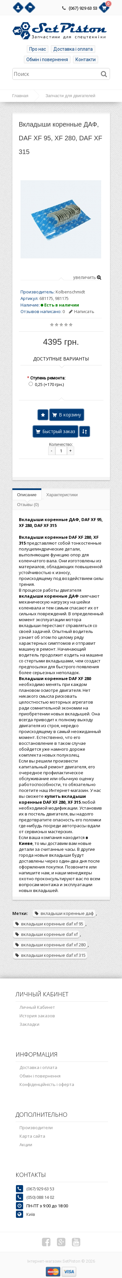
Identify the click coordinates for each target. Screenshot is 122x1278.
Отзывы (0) (28, 504)
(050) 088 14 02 (40, 1197)
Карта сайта (32, 1136)
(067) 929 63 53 (83, 8)
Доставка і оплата (73, 49)
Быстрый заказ (58, 431)
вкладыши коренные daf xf (46, 934)
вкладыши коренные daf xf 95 (49, 924)
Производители (36, 1127)
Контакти (85, 59)
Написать (81, 311)
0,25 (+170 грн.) (49, 384)
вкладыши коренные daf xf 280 (50, 945)
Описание (27, 494)
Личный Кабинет (37, 1007)
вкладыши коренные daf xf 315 (50, 955)
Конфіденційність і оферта (47, 1084)
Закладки (29, 1024)
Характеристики (61, 494)
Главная (20, 95)
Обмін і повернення (47, 59)
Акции (26, 1144)
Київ (30, 1214)
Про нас (37, 49)
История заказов (37, 1016)
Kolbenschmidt (70, 292)
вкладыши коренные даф (64, 913)
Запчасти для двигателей (70, 95)
